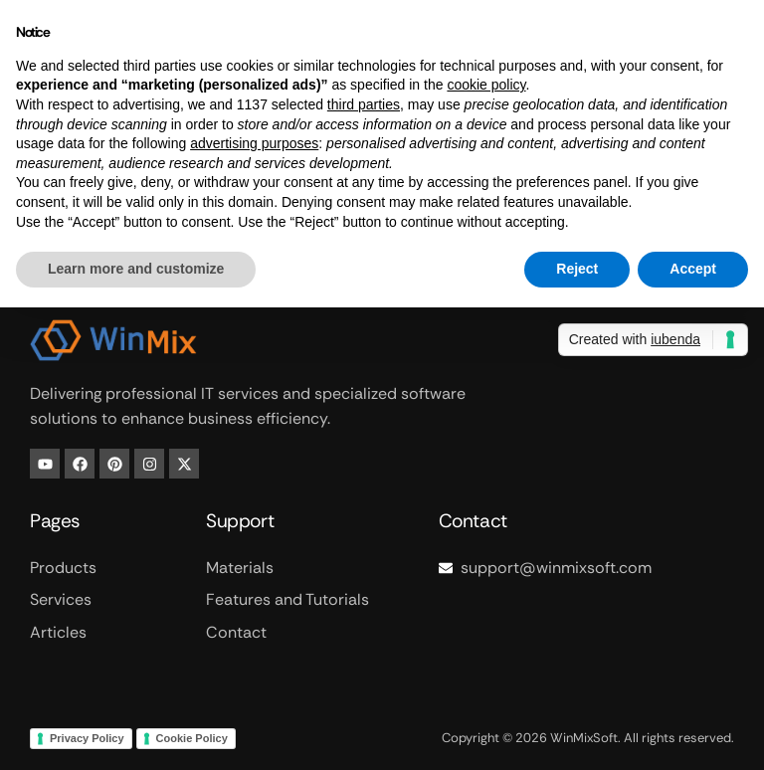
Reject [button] (577, 269)
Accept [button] (692, 269)
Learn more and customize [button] (136, 269)
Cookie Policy (192, 738)
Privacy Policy (87, 738)
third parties (363, 104)
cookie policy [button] (486, 85)
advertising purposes (254, 143)
